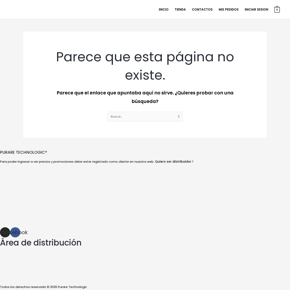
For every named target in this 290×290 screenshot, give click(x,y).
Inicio (164, 9)
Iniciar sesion (256, 9)
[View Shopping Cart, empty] (277, 9)
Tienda (180, 9)
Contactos (202, 9)
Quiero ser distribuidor (173, 162)
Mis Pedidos (229, 9)
